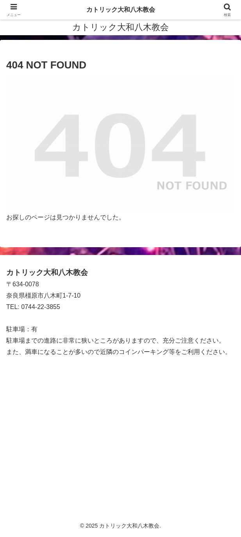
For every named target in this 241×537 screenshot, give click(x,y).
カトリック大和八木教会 (120, 9)
